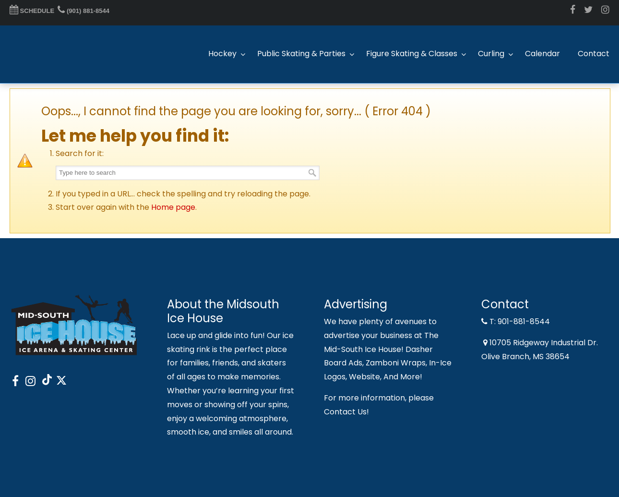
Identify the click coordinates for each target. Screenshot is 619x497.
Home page (173, 207)
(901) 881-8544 (83, 10)
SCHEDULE (32, 10)
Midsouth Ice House (58, 54)
